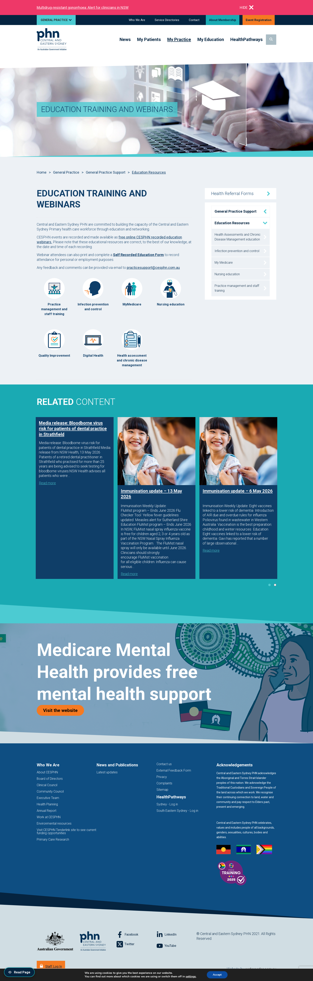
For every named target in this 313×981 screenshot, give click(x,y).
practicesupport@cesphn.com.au (153, 267)
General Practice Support (105, 172)
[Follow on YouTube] (176, 946)
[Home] (51, 39)
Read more (47, 483)
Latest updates (107, 772)
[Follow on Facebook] (136, 934)
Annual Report (46, 811)
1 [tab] (269, 585)
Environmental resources (54, 823)
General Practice (66, 172)
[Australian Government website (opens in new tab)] (55, 941)
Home (42, 172)
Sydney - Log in (167, 804)
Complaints (164, 783)
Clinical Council (47, 785)
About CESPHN (47, 772)
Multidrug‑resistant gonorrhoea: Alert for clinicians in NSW (83, 7)
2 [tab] (275, 585)
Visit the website (63, 710)
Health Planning (47, 804)
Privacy (161, 777)
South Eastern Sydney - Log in (177, 811)
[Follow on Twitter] (136, 944)
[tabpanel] (75, 498)
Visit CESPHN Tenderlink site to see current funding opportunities (66, 831)
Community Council (50, 791)
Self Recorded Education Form (138, 255)
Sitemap (162, 790)
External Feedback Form (173, 770)
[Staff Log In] (51, 966)
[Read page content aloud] (19, 972)
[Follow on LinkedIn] (176, 934)
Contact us (164, 764)
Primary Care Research (53, 839)
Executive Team (48, 798)
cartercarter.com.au (260, 969)
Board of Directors (50, 779)
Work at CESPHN (48, 817)
